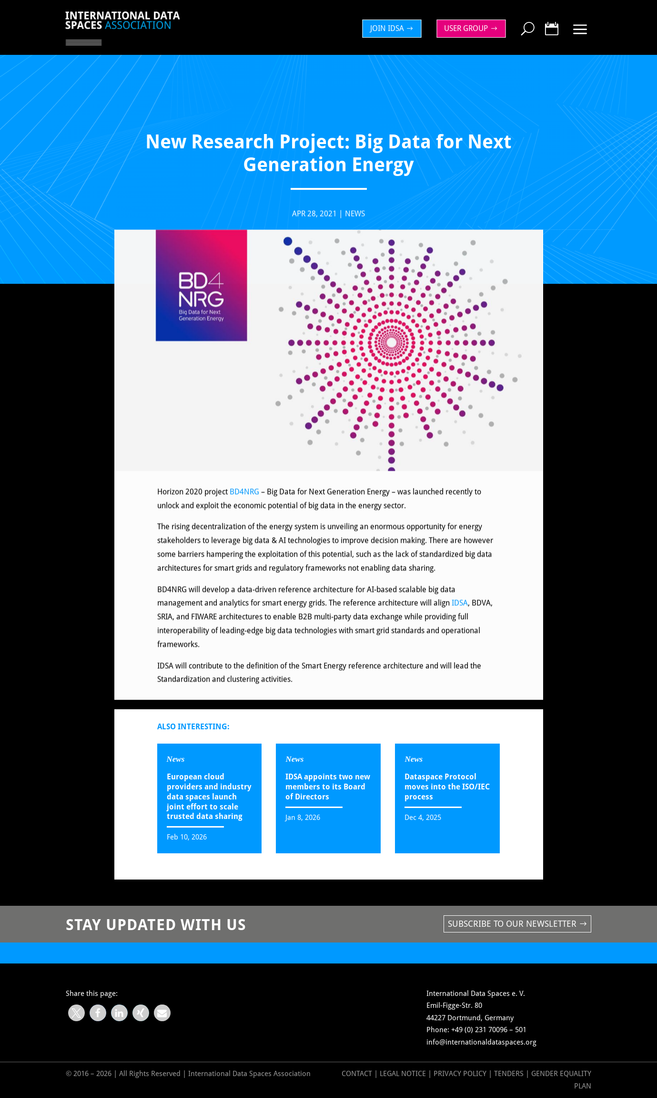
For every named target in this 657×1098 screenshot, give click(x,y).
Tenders (509, 1073)
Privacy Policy (461, 1073)
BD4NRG (245, 497)
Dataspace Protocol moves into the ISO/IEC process (447, 786)
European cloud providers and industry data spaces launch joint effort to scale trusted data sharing (209, 796)
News (355, 219)
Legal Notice (403, 1073)
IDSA (460, 609)
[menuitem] (394, 29)
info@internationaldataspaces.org (481, 1042)
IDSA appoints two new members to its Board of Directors (327, 786)
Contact (357, 1073)
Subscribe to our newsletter (512, 924)
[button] (76, 1013)
